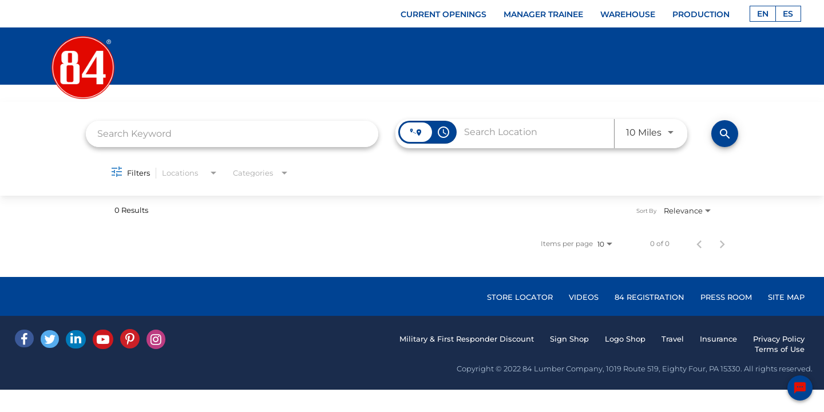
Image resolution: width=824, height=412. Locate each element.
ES (788, 14)
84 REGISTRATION (649, 297)
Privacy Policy (779, 338)
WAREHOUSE (627, 14)
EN (762, 14)
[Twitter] (50, 339)
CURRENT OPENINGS (443, 14)
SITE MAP (786, 297)
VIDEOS (584, 297)
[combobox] (232, 133)
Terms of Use (780, 349)
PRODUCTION (701, 14)
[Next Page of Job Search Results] (722, 243)
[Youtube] (103, 339)
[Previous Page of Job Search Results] (699, 243)
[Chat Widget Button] (800, 388)
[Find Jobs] (724, 133)
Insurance (718, 338)
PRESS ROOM (726, 297)
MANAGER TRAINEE (543, 14)
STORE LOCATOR (520, 297)
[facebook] (24, 338)
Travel (672, 338)
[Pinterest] (130, 338)
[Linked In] (76, 339)
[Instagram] (155, 339)
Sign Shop (569, 338)
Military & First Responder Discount (466, 338)
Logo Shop (625, 338)
